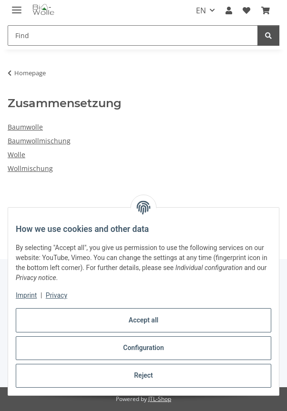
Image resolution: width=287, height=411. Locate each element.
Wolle (16, 154)
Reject (143, 375)
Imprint (26, 295)
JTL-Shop (159, 399)
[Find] (268, 35)
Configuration (143, 347)
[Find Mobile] (133, 35)
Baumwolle (25, 126)
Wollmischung (30, 168)
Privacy (56, 295)
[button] (228, 10)
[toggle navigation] (16, 6)
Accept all (143, 320)
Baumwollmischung (39, 140)
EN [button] (201, 10)
